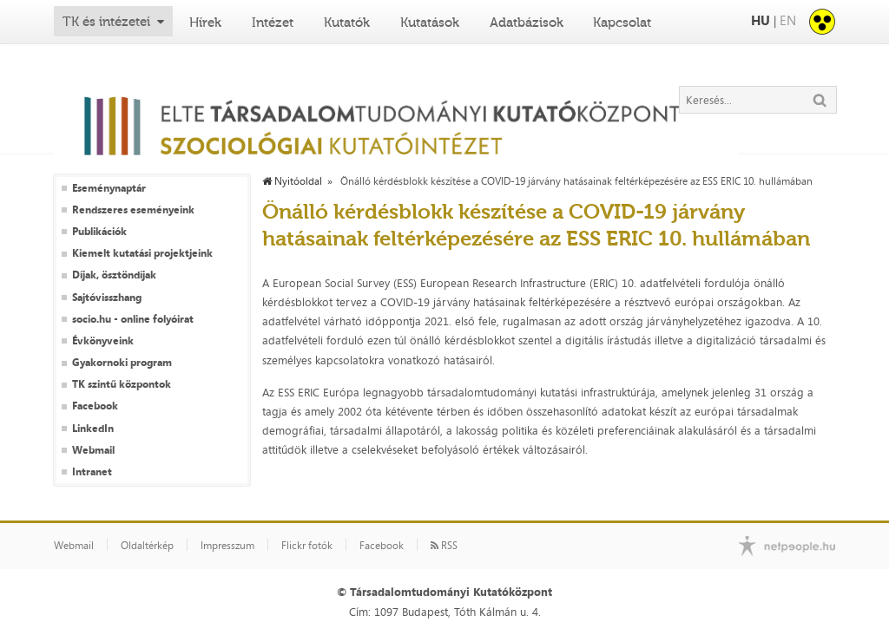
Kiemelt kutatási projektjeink (142, 253)
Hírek (205, 22)
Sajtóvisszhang (107, 297)
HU (760, 20)
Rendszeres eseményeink (133, 210)
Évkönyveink (103, 341)
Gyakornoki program (122, 362)
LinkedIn (93, 428)
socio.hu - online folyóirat (133, 319)
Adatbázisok (526, 22)
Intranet (92, 472)
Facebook (95, 406)
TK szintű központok (121, 384)
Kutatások (429, 22)
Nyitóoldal (292, 181)
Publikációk (99, 231)
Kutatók (347, 22)
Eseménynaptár (109, 188)
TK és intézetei (106, 21)
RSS (444, 546)
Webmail (93, 450)
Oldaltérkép (147, 546)
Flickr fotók (307, 546)
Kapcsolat (622, 22)
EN (788, 20)
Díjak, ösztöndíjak (114, 275)
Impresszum (227, 546)
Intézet (272, 22)
